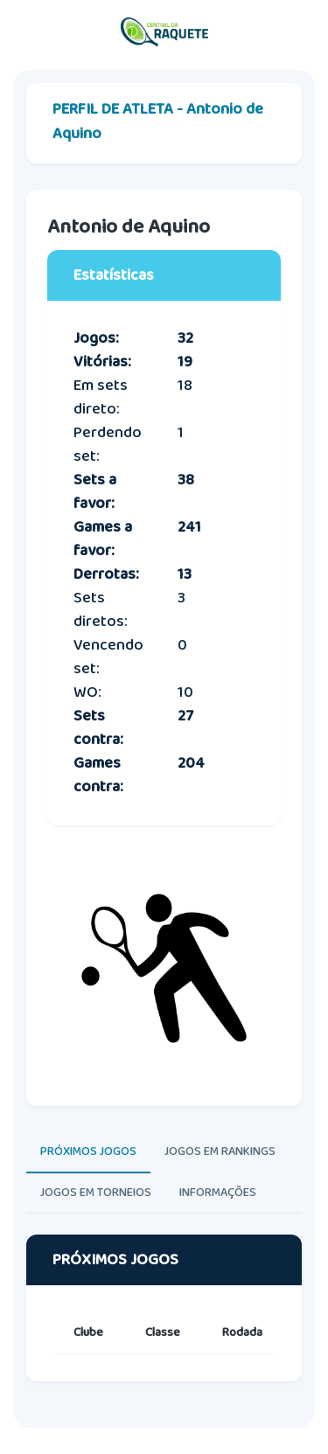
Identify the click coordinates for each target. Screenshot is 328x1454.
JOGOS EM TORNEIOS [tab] (95, 1192)
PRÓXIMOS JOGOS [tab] (88, 1151)
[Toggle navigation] (297, 32)
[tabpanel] (164, 1325)
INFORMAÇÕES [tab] (217, 1192)
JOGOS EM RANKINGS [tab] (220, 1151)
